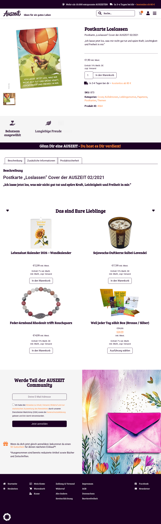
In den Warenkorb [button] (41, 280)
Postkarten (90, 100)
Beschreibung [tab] (15, 160)
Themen (101, 100)
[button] (7, 517)
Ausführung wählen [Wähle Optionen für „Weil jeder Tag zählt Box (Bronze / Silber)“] (120, 350)
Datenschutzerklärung (56, 412)
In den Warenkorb (105, 75)
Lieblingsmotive (127, 97)
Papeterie (142, 97)
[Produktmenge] (89, 75)
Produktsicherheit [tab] (69, 160)
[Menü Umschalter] (154, 13)
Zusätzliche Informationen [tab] (41, 160)
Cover (101, 97)
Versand (92, 68)
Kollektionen (111, 97)
